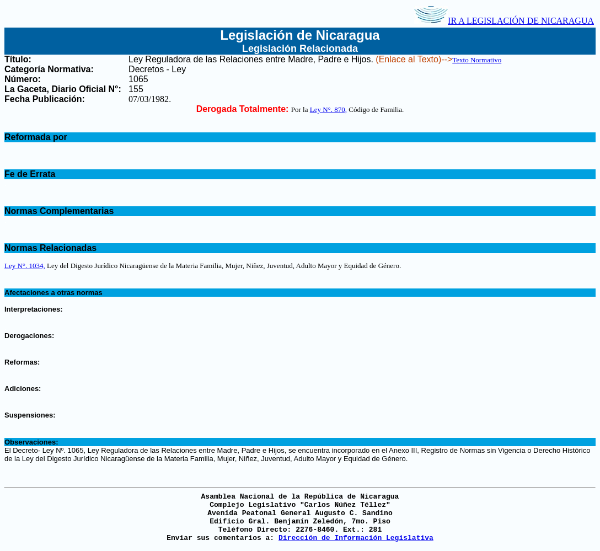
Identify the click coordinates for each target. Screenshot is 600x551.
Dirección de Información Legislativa (355, 538)
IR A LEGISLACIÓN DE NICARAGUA (504, 20)
